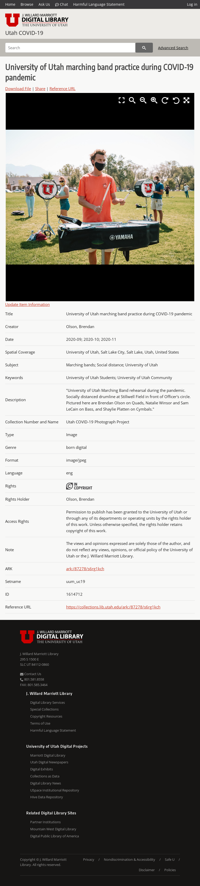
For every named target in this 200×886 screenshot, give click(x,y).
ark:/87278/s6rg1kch (85, 568)
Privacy (88, 859)
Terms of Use (40, 723)
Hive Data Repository (46, 797)
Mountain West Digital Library (53, 829)
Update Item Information (27, 304)
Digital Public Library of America (54, 836)
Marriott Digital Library (47, 755)
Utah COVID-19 (24, 32)
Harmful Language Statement (98, 4)
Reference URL (62, 88)
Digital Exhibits (41, 769)
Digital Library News (45, 783)
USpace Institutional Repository (54, 790)
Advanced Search (173, 47)
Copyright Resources (46, 716)
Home (10, 4)
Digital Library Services (47, 702)
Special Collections (44, 709)
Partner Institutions (45, 822)
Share (40, 88)
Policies (170, 870)
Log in (192, 4)
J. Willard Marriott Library (39, 653)
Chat (61, 4)
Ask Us (44, 4)
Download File (18, 88)
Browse (27, 4)
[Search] (70, 48)
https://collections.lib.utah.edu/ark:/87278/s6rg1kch (113, 606)
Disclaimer (147, 870)
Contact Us (30, 673)
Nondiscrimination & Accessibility (129, 859)
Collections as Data (44, 776)
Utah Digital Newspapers (49, 762)
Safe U (169, 859)
